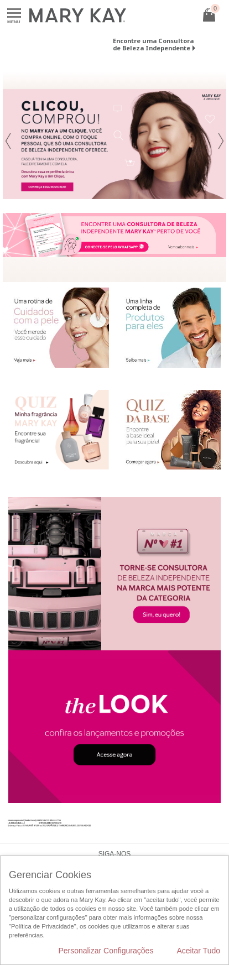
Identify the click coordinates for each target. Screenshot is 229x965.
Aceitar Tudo (198, 950)
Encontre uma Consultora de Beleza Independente (153, 44)
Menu (14, 13)
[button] (8, 144)
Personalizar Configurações (105, 950)
